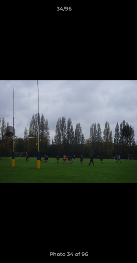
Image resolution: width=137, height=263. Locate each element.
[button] (110, 10)
